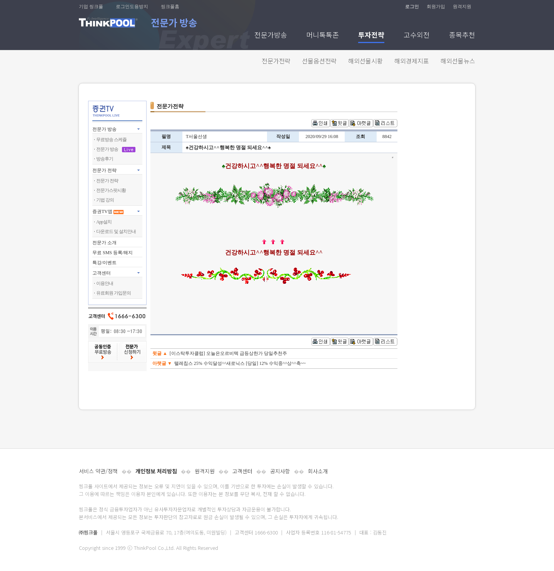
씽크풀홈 (170, 6)
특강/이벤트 (104, 262)
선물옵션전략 (319, 60)
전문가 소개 (104, 242)
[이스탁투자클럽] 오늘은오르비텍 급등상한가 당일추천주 (228, 353)
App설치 (104, 222)
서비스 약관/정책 (98, 471)
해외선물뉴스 (458, 60)
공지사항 (280, 471)
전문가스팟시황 (111, 190)
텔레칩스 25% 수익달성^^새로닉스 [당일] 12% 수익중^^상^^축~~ (240, 363)
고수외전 (417, 36)
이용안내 (104, 283)
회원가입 (436, 6)
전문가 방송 (104, 129)
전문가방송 (270, 36)
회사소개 (318, 471)
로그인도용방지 (132, 6)
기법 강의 (105, 200)
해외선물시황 (365, 60)
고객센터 (242, 471)
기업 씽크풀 (91, 6)
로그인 (412, 6)
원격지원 (462, 6)
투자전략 (371, 36)
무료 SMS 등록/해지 (112, 252)
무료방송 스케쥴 (111, 139)
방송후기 (104, 158)
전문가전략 (276, 60)
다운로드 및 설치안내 (116, 231)
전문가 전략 (104, 170)
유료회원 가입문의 (113, 293)
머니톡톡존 (322, 36)
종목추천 (462, 36)
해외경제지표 (411, 60)
